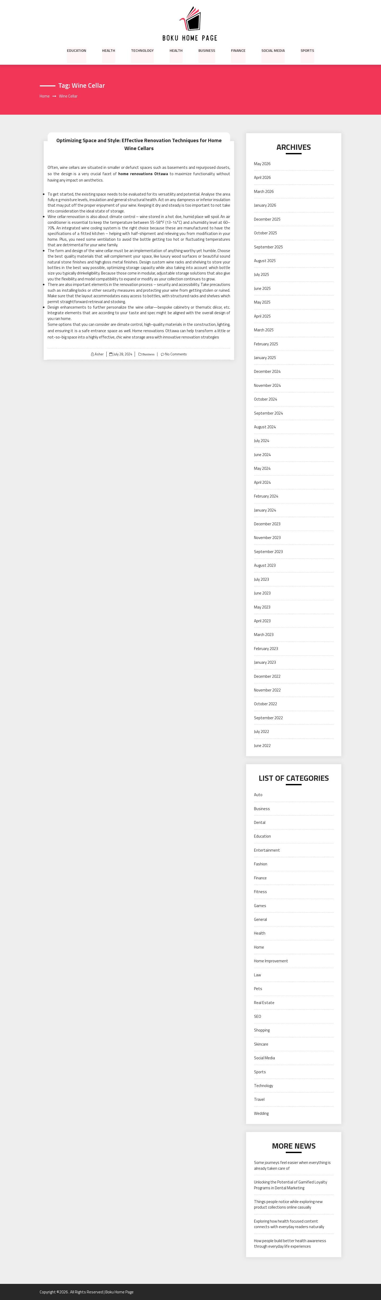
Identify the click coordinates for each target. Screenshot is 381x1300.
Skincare (261, 1044)
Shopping (262, 1030)
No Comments (176, 354)
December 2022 (267, 676)
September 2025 (268, 247)
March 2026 (264, 191)
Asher (98, 354)
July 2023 (261, 579)
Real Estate (264, 1003)
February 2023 (266, 649)
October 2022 (265, 704)
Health (108, 50)
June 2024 (262, 455)
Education (76, 50)
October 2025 (265, 233)
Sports (307, 50)
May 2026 (262, 164)
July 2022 (261, 732)
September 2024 (268, 413)
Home (259, 947)
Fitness (260, 892)
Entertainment (267, 850)
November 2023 (267, 538)
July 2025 (261, 275)
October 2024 (265, 399)
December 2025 (267, 219)
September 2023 (268, 552)
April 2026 (262, 178)
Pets (258, 989)
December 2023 (267, 524)
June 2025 (262, 288)
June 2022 (262, 745)
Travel (259, 1100)
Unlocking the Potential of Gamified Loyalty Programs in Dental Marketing (290, 1185)
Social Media (273, 50)
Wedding (261, 1113)
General (260, 919)
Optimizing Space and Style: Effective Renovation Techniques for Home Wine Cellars (138, 144)
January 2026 (265, 205)
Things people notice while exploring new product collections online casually (288, 1204)
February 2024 (266, 496)
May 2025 (262, 302)
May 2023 (262, 607)
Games (260, 906)
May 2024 (262, 469)
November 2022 (267, 690)
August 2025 (265, 261)
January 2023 (265, 663)
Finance (238, 50)
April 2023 (262, 621)
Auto (258, 795)
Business (206, 50)
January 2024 (265, 510)
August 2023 (265, 566)
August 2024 (265, 427)
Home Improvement (271, 961)
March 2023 (264, 635)
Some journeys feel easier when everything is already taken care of (292, 1165)
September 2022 (268, 718)
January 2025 (265, 358)
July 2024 (261, 441)
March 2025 (264, 330)
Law (257, 975)
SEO (257, 1016)
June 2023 (262, 593)
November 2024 (267, 385)
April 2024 (262, 482)
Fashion (260, 864)
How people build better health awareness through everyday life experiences (290, 1243)
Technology (142, 50)
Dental (259, 822)
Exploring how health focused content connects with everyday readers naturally (289, 1224)
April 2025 (262, 316)
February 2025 (266, 344)
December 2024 (267, 372)
